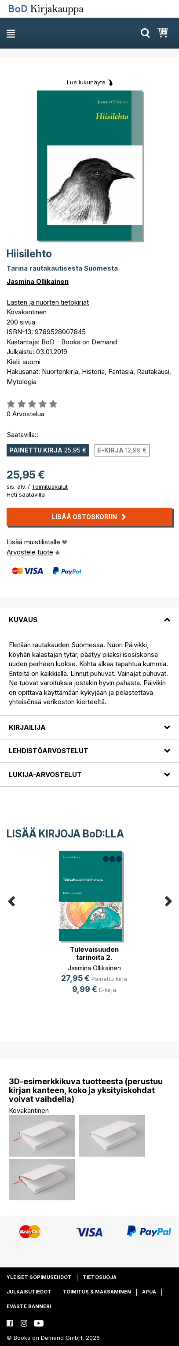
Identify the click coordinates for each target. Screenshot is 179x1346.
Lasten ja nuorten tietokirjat (48, 302)
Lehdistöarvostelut (48, 751)
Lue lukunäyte (86, 82)
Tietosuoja (100, 1277)
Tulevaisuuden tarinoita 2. (94, 953)
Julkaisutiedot (29, 1292)
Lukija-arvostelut (45, 774)
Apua (149, 1292)
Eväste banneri (29, 1306)
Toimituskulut (50, 486)
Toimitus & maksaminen (96, 1292)
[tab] (89, 614)
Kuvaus (23, 619)
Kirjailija (27, 727)
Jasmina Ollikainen (38, 281)
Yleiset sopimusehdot (39, 1277)
